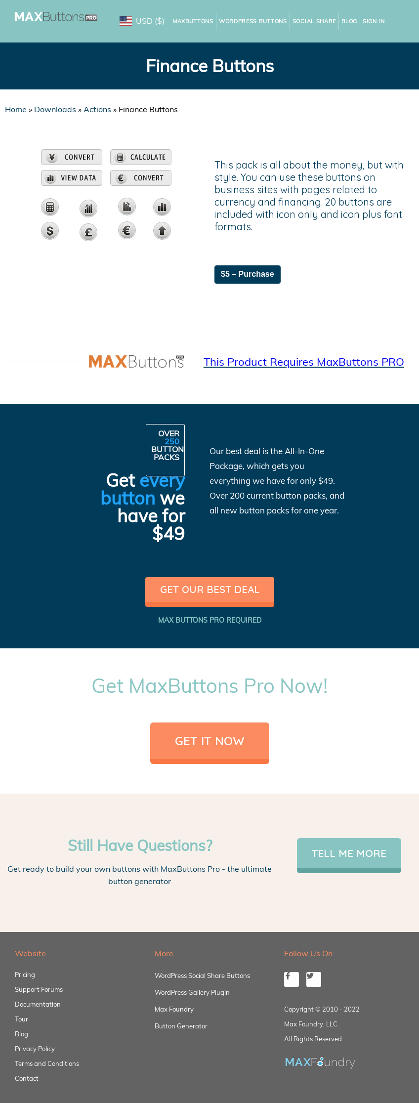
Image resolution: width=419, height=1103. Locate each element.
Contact (27, 1078)
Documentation (38, 1004)
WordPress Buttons (253, 21)
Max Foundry (174, 1009)
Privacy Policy (35, 1049)
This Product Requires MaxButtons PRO (304, 362)
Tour (21, 1019)
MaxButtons (192, 21)
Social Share (314, 21)
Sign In (374, 21)
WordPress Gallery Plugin (192, 992)
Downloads (55, 109)
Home (16, 109)
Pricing (25, 974)
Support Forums (39, 989)
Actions (97, 109)
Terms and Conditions (47, 1063)
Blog (349, 21)
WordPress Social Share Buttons (202, 975)
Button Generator (181, 1026)
